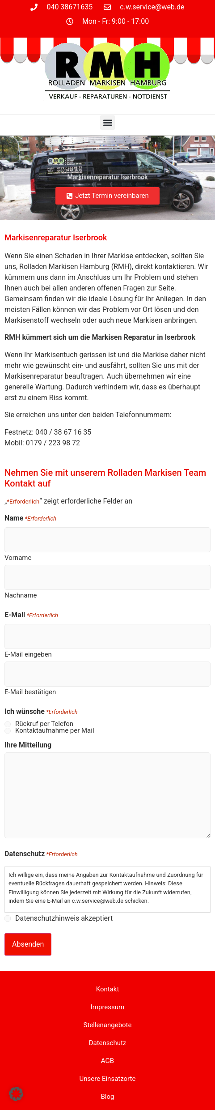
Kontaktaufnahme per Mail (54, 730)
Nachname (20, 595)
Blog (107, 1097)
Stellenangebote (108, 1025)
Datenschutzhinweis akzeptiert (64, 918)
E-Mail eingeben (28, 654)
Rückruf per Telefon (44, 724)
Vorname (17, 557)
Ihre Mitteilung (27, 745)
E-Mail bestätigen (30, 692)
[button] (107, 122)
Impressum (107, 1007)
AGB (107, 1061)
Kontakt (107, 989)
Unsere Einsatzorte (108, 1079)
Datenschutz (107, 1043)
